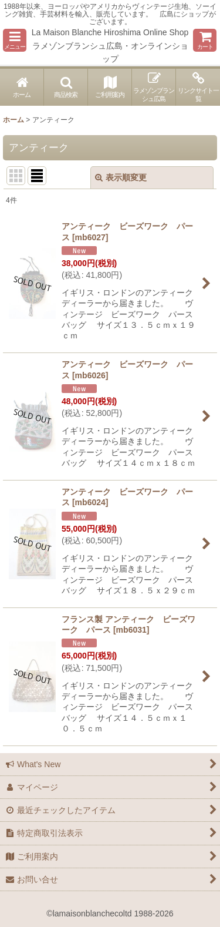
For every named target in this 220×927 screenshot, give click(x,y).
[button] (14, 40)
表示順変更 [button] (121, 177)
